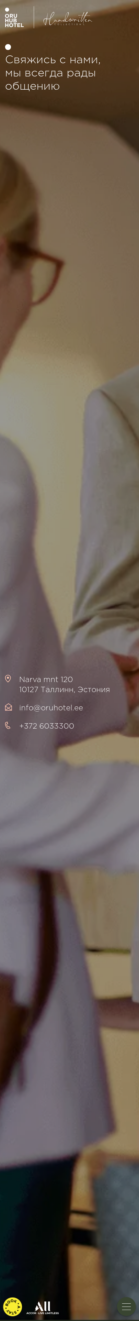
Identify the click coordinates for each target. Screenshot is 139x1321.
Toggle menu (129, 1306)
